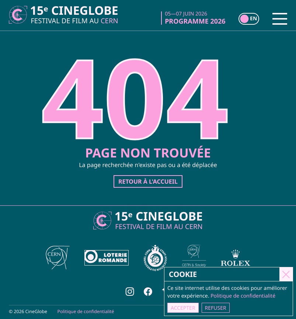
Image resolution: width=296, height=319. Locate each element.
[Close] (286, 274)
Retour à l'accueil (148, 181)
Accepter (183, 307)
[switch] (248, 19)
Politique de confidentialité (86, 311)
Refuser (216, 307)
